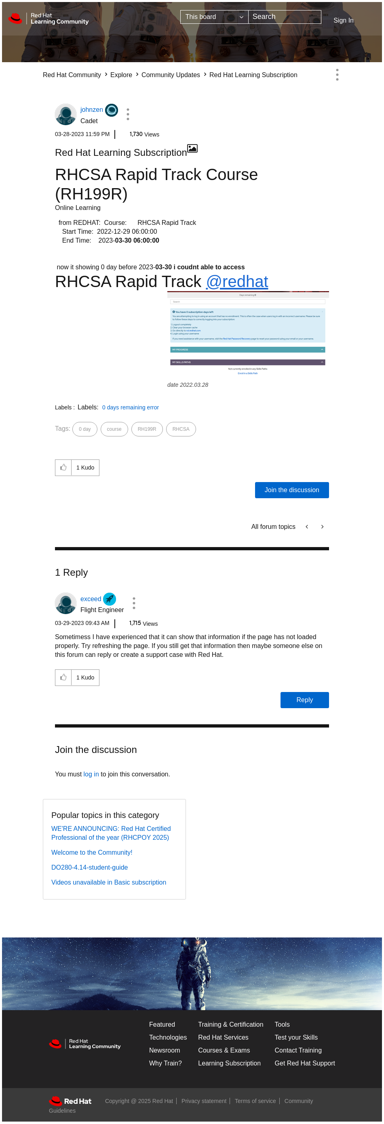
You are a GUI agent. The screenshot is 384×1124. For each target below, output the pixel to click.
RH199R (147, 429)
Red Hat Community (72, 74)
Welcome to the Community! (92, 852)
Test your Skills (296, 1037)
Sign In (343, 20)
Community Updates (170, 74)
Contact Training (298, 1050)
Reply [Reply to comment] (305, 699)
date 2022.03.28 (187, 385)
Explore (121, 74)
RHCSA (181, 429)
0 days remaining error (130, 407)
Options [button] (337, 75)
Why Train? (165, 1063)
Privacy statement (203, 1101)
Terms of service (255, 1101)
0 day (85, 429)
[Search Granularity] (214, 16)
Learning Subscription (229, 1063)
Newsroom (164, 1050)
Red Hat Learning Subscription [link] (253, 74)
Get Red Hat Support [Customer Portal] (305, 1063)
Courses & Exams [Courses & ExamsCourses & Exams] (224, 1050)
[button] (128, 114)
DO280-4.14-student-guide (89, 867)
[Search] (284, 17)
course (114, 429)
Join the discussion (292, 490)
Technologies (168, 1037)
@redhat (237, 281)
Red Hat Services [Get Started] (223, 1037)
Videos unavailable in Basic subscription (108, 882)
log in (91, 774)
